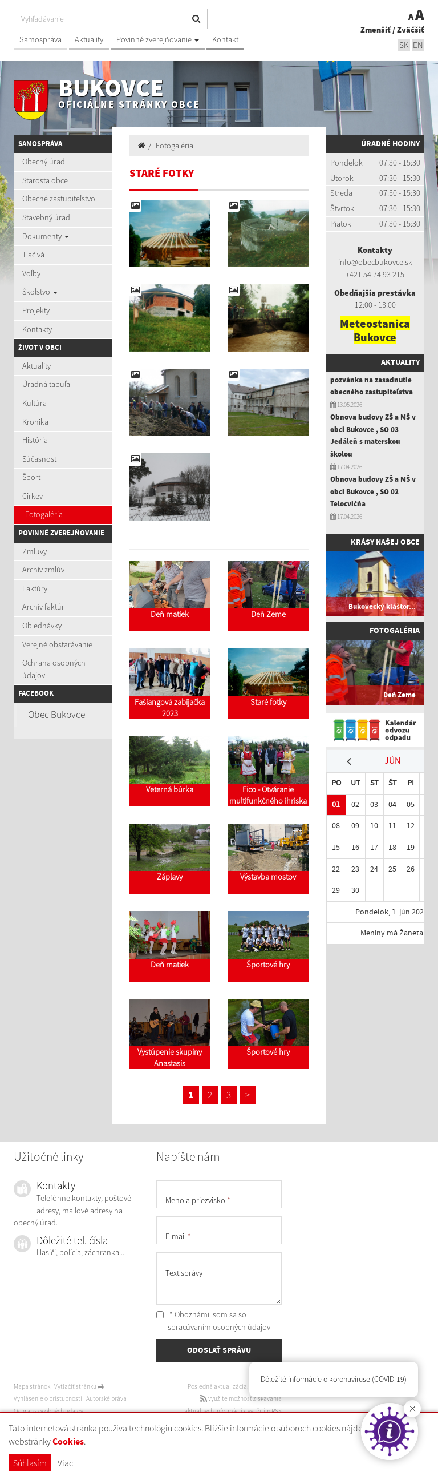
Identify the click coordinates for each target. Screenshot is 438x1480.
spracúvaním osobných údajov (219, 1327)
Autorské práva (106, 1398)
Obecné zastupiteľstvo (58, 198)
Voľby (31, 273)
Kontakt (225, 39)
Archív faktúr (43, 607)
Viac (65, 1463)
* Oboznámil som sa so (213, 1320)
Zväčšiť (410, 30)
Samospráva (40, 39)
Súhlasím (30, 1463)
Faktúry (34, 588)
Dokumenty (45, 236)
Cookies (68, 1442)
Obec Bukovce (56, 714)
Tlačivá (33, 254)
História (35, 440)
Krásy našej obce (385, 542)
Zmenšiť (375, 30)
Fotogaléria (44, 514)
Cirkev (32, 496)
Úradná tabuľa (46, 384)
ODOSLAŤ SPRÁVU (219, 1350)
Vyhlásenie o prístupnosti (48, 1398)
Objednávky (42, 625)
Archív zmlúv (43, 569)
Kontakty (37, 329)
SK (403, 44)
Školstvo (40, 292)
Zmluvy (34, 551)
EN (418, 44)
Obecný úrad (43, 161)
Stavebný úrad (46, 217)
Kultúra (34, 403)
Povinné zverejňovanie (157, 39)
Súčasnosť (39, 459)
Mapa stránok (32, 1386)
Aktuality (89, 39)
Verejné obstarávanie (57, 644)
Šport (31, 477)
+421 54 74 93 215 (375, 274)
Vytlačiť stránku (79, 1386)
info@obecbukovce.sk (375, 262)
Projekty (36, 310)
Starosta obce (45, 180)
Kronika (35, 422)
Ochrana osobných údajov (54, 669)
